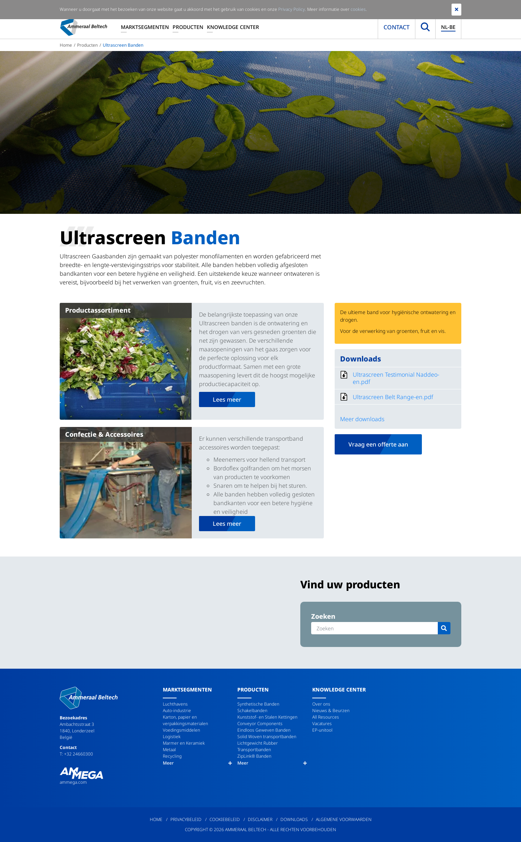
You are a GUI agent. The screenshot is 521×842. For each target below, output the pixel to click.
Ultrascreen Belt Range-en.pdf (393, 397)
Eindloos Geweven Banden (264, 730)
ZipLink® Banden (254, 756)
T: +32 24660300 (76, 754)
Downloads (294, 819)
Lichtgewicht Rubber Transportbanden (257, 746)
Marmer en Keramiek (184, 743)
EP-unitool (322, 730)
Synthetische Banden (258, 704)
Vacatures (322, 723)
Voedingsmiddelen (181, 730)
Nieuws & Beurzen (331, 710)
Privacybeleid (186, 819)
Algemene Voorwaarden (344, 819)
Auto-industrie (177, 710)
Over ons (321, 704)
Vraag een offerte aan (378, 444)
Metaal (169, 749)
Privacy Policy (291, 9)
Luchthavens (175, 704)
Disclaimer (260, 819)
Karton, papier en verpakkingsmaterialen (185, 720)
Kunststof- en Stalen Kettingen (267, 717)
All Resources (325, 717)
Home (66, 45)
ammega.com (73, 782)
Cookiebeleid (224, 819)
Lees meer (227, 399)
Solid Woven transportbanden (266, 736)
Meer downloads (362, 419)
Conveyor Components (260, 723)
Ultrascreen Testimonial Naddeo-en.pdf (396, 378)
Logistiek (172, 736)
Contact (397, 27)
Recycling (172, 756)
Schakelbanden (252, 710)
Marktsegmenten (145, 27)
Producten (188, 27)
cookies (358, 9)
